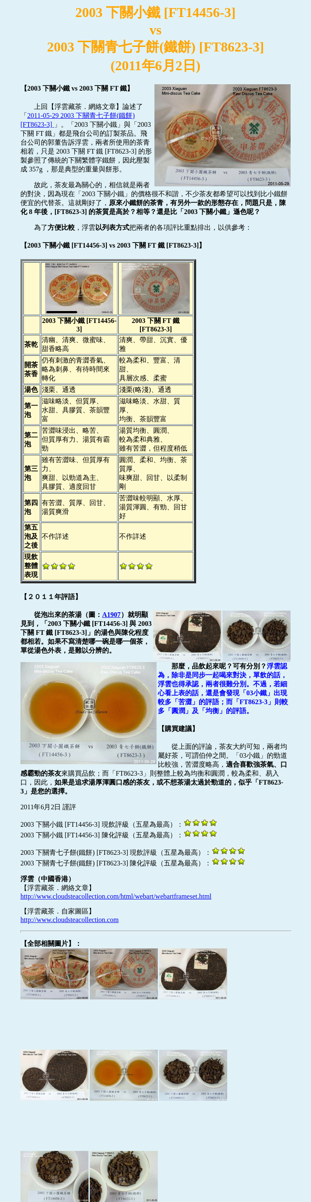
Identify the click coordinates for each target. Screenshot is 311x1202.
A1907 (111, 614)
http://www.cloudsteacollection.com (69, 919)
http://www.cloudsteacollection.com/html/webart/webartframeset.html (115, 896)
